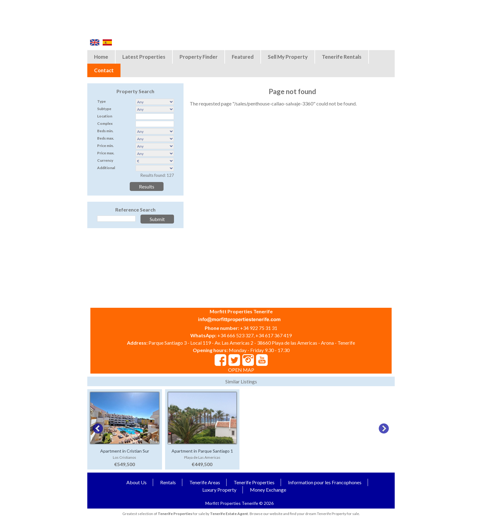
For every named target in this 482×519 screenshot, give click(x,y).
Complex (105, 123)
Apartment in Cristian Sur (124, 451)
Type (101, 101)
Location (104, 116)
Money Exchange (268, 490)
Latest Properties (143, 56)
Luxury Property (219, 490)
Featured (243, 56)
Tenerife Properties (254, 482)
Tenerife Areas (204, 482)
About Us (136, 482)
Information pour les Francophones (325, 482)
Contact (104, 70)
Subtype (104, 108)
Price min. (105, 145)
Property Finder (199, 56)
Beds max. (105, 138)
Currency (105, 160)
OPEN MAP (241, 370)
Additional (106, 167)
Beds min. (105, 131)
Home (101, 56)
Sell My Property (288, 56)
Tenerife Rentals (342, 56)
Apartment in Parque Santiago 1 (202, 451)
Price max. (105, 153)
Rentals (168, 482)
